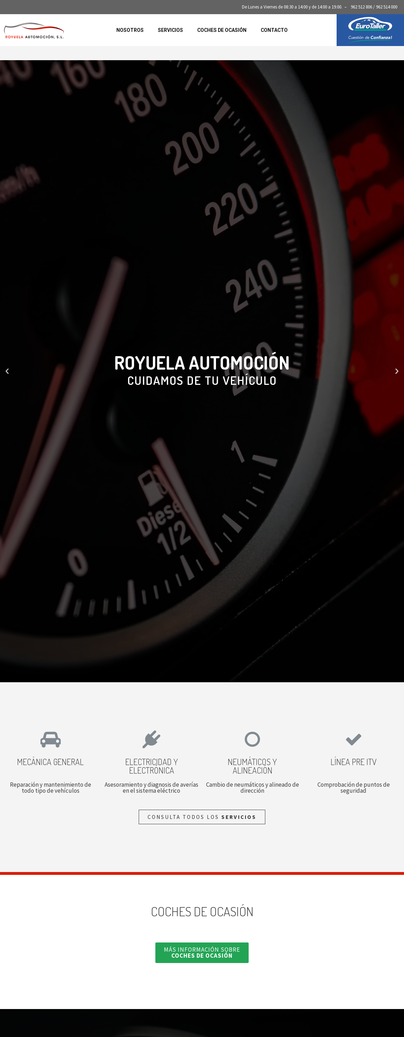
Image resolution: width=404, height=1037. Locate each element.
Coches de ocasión (222, 30)
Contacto (274, 30)
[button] (196, 677)
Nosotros (130, 30)
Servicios (170, 30)
